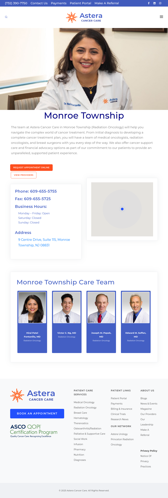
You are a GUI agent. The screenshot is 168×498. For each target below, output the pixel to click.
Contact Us (39, 3)
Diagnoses (80, 460)
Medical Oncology (84, 402)
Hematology (81, 418)
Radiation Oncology (85, 407)
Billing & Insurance (121, 408)
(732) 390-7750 (16, 3)
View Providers (23, 175)
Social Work (80, 439)
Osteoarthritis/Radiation (87, 428)
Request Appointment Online (31, 167)
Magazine (146, 408)
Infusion (78, 444)
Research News (119, 419)
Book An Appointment (37, 413)
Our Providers (148, 414)
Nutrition (79, 454)
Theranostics (81, 423)
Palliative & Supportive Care (89, 433)
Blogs (143, 398)
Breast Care (80, 412)
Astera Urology (119, 434)
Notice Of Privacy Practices (145, 461)
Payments (58, 3)
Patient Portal (80, 3)
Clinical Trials (118, 414)
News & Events (148, 403)
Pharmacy (80, 449)
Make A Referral (106, 3)
